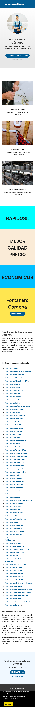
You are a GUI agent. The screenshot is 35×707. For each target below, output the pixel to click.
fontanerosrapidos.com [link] (15, 4)
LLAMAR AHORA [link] (17, 314)
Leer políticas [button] (14, 698)
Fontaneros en (13, 368)
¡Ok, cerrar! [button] (8, 704)
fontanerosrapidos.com (18, 688)
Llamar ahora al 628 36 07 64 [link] (17, 55)
